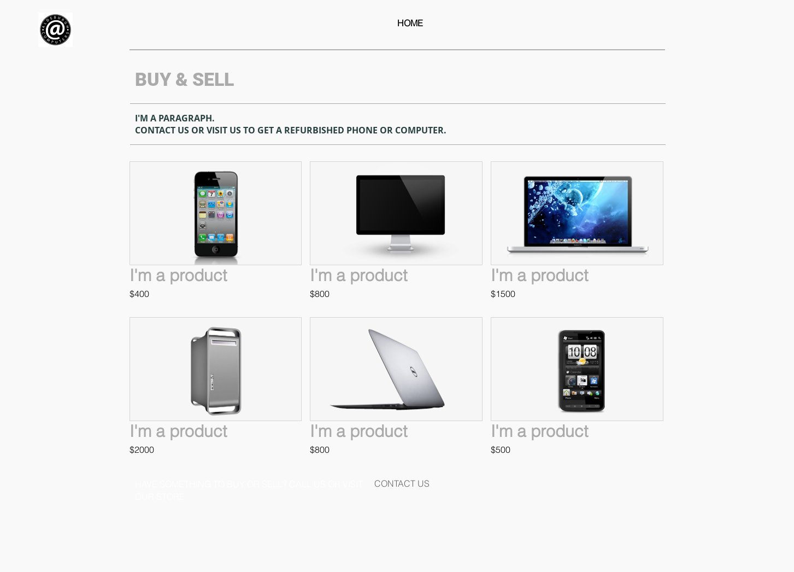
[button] (216, 235)
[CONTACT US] (402, 483)
